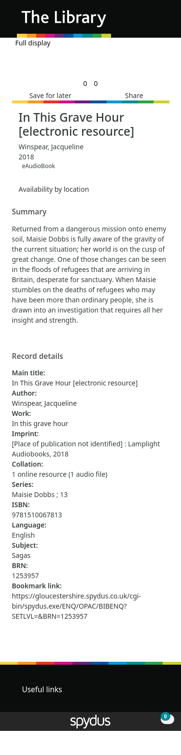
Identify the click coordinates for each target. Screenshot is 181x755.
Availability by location (54, 189)
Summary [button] (29, 212)
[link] (85, 83)
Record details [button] (37, 356)
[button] (147, 22)
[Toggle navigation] (159, 22)
